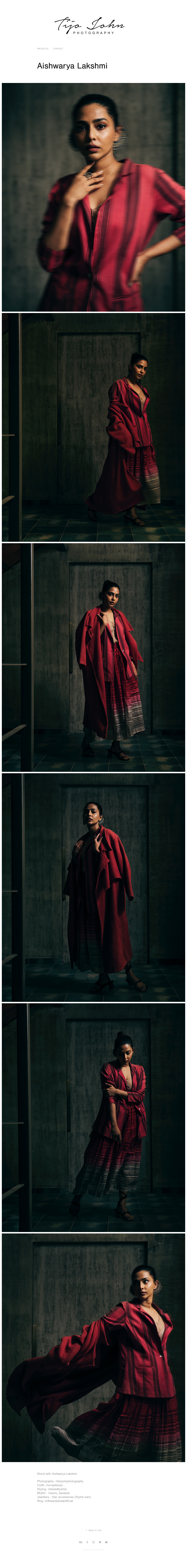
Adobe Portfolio (98, 1550)
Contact (58, 48)
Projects (42, 48)
